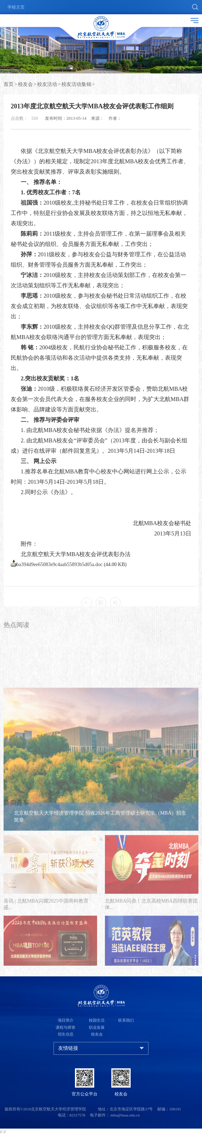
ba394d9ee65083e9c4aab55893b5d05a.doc (59, 585)
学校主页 (16, 7)
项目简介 (66, 1020)
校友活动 (47, 85)
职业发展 (97, 1027)
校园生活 (97, 1020)
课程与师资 (65, 1027)
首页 (9, 85)
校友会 (25, 85)
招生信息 (66, 1034)
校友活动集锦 (76, 85)
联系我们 (126, 1020)
